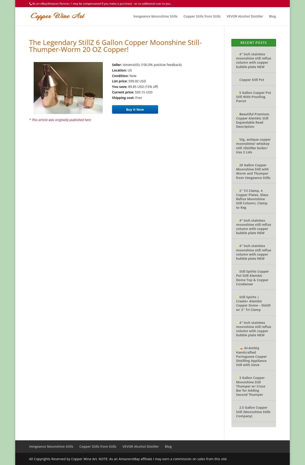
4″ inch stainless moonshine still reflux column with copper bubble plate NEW (253, 60)
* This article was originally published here (60, 120)
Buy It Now (135, 109)
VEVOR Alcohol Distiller (245, 16)
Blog (272, 16)
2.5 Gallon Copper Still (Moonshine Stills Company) (253, 411)
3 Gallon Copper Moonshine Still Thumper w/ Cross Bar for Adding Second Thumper (250, 386)
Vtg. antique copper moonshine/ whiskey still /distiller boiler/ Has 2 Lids (253, 145)
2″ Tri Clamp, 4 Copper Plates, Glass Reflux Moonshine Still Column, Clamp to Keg (252, 199)
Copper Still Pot (251, 80)
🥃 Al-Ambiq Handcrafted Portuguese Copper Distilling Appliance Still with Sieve (251, 356)
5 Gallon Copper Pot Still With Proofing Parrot (253, 96)
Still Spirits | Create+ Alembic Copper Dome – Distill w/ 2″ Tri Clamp (253, 303)
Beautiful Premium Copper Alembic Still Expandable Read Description (252, 120)
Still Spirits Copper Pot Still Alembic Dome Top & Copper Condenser (252, 277)
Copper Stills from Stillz (202, 16)
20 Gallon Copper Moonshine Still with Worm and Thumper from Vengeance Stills (253, 171)
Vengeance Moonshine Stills (155, 16)
